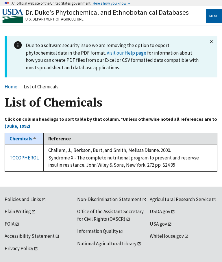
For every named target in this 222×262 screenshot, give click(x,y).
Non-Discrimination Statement (109, 199)
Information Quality (97, 231)
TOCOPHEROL (24, 158)
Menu (214, 15)
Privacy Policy (19, 248)
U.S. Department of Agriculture (54, 19)
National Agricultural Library (106, 243)
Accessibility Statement (30, 236)
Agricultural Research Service (180, 199)
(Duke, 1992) (17, 126)
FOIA (9, 224)
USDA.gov (160, 211)
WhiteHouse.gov (167, 236)
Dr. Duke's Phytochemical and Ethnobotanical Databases (107, 12)
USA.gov (158, 224)
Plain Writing (18, 211)
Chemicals (23, 138)
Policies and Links (23, 199)
